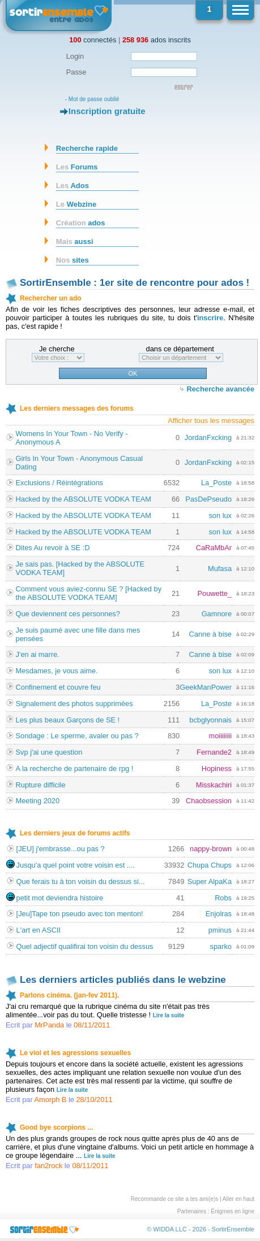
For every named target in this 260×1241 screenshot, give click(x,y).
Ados (72, 185)
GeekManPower (206, 687)
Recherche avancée (220, 389)
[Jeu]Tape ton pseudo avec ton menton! (79, 913)
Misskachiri (214, 785)
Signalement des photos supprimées (74, 703)
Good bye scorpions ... (56, 1127)
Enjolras (219, 913)
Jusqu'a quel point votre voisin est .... (75, 865)
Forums (77, 167)
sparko (221, 946)
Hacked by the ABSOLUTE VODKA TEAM (83, 499)
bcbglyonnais (210, 720)
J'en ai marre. (37, 654)
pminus (220, 930)
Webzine (76, 204)
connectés (92, 40)
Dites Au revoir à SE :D (53, 547)
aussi (74, 241)
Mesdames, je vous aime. (57, 671)
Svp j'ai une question (49, 752)
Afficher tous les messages (211, 420)
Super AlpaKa (209, 881)
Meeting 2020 (38, 800)
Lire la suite (169, 1015)
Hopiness (217, 768)
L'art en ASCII (38, 930)
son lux (220, 515)
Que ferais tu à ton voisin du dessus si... (80, 881)
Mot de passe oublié (94, 99)
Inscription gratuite (107, 111)
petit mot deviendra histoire (60, 898)
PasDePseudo (208, 499)
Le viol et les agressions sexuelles (75, 1053)
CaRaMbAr (214, 547)
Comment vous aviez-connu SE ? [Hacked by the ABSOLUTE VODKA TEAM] (88, 593)
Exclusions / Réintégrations (59, 482)
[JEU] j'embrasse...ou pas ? (60, 848)
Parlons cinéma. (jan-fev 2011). (69, 995)
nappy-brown (211, 848)
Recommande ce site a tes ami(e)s (175, 1199)
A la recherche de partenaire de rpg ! (75, 768)
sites (72, 260)
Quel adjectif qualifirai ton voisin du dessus (85, 946)
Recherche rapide (87, 148)
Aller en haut (238, 1199)
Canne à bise (210, 634)
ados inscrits (156, 40)
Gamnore (217, 613)
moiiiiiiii (220, 735)
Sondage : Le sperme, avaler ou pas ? (77, 735)
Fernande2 (214, 752)
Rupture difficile (41, 785)
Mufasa (220, 568)
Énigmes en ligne (232, 1211)
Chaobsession (209, 800)
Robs (223, 898)
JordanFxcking (208, 437)
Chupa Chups (209, 865)
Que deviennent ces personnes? (68, 613)
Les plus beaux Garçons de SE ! (68, 720)
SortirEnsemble (233, 1229)
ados (80, 223)
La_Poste (216, 482)
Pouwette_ (215, 593)
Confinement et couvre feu (58, 687)
